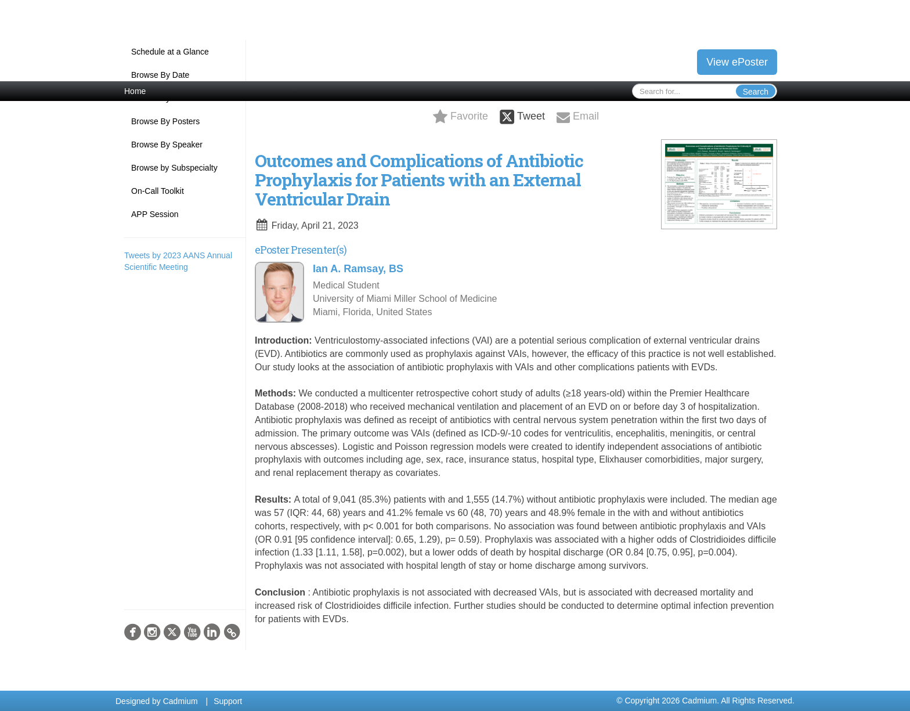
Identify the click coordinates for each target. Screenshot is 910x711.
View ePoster (737, 62)
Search (755, 91)
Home (135, 91)
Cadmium (180, 701)
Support (228, 701)
